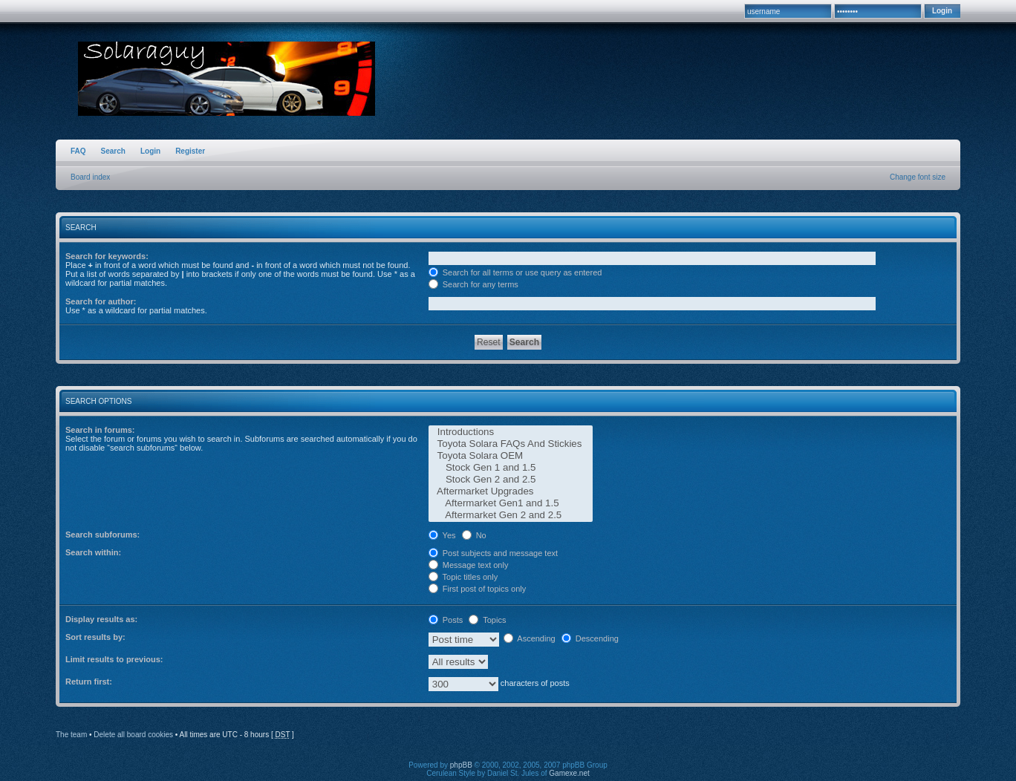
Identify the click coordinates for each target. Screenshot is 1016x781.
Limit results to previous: (114, 659)
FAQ (78, 151)
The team (71, 735)
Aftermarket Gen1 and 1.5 (510, 503)
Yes (442, 535)
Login (150, 151)
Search (113, 151)
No (474, 535)
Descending (590, 638)
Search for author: (100, 301)
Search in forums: (100, 429)
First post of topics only (478, 588)
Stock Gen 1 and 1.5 (510, 468)
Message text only (469, 565)
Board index (90, 177)
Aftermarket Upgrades (510, 491)
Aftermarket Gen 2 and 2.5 (510, 515)
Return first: (88, 681)
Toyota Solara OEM (510, 456)
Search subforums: (102, 534)
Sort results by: (95, 637)
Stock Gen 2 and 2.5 (510, 480)
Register (190, 151)
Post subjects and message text (493, 553)
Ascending (530, 638)
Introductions (510, 432)
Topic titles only (463, 576)
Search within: (93, 552)
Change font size (917, 177)
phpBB (461, 765)
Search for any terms (473, 284)
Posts (446, 619)
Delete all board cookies (133, 735)
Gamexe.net (569, 773)
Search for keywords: (107, 256)
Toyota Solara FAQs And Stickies (510, 444)
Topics (487, 619)
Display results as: (101, 619)
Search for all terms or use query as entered (515, 272)
